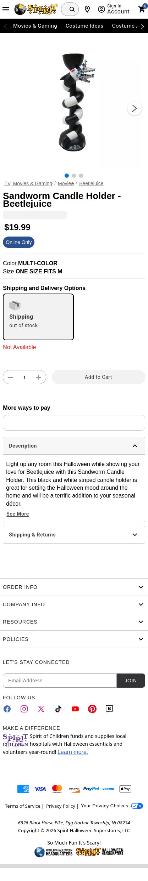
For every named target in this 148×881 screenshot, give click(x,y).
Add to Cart (98, 377)
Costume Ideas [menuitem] (85, 26)
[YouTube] (75, 709)
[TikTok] (58, 709)
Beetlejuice (91, 183)
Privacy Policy (60, 806)
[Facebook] (7, 709)
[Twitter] (41, 709)
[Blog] (109, 709)
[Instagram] (24, 709)
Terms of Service (22, 806)
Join (131, 680)
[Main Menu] (5, 9)
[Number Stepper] (24, 377)
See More (17, 514)
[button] (74, 101)
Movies (65, 183)
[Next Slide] (134, 108)
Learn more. (72, 752)
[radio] (38, 317)
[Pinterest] (92, 709)
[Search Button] (72, 9)
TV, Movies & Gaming (28, 183)
